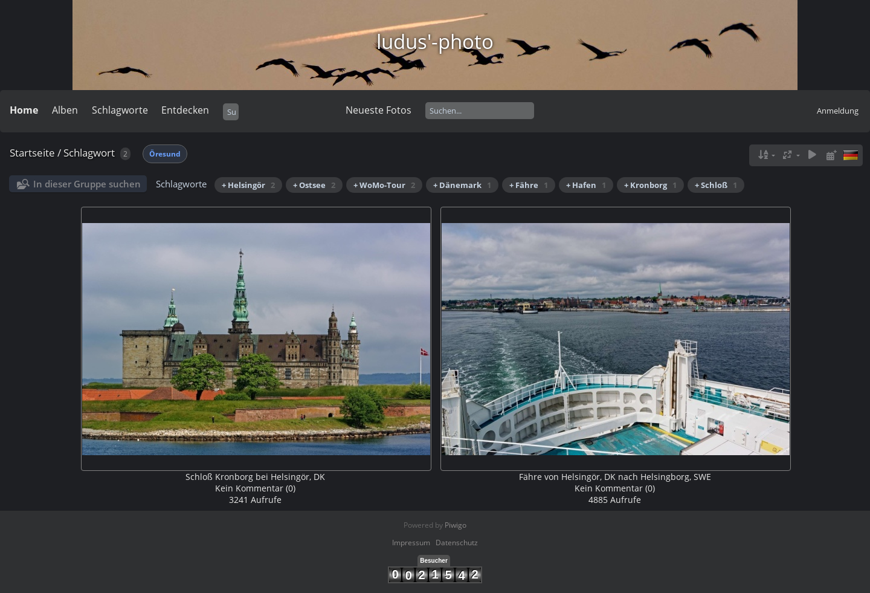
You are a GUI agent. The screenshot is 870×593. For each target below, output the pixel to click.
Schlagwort (89, 153)
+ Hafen (586, 185)
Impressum (411, 542)
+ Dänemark (462, 185)
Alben (65, 110)
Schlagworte (120, 110)
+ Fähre (528, 185)
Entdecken (185, 110)
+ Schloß (716, 185)
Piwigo (455, 525)
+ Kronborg (650, 185)
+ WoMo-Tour (384, 185)
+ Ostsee (314, 185)
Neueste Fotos (378, 110)
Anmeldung (838, 110)
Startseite (32, 153)
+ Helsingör (248, 185)
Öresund (165, 154)
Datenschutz (457, 542)
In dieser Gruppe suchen (87, 184)
